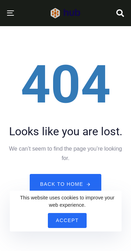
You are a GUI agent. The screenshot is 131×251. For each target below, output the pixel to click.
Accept (67, 220)
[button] (120, 13)
